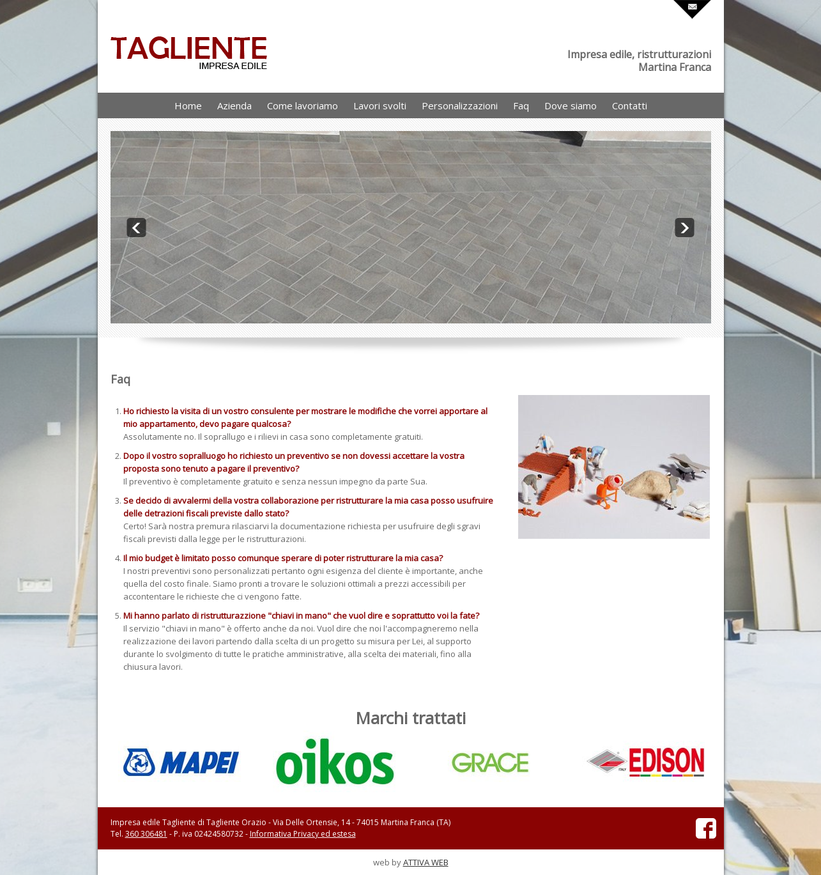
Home (188, 105)
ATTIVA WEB (426, 862)
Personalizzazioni (460, 105)
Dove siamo (570, 105)
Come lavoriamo (302, 105)
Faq (521, 105)
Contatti (629, 105)
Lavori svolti (379, 105)
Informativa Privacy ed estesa (303, 833)
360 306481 (146, 833)
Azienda (234, 105)
